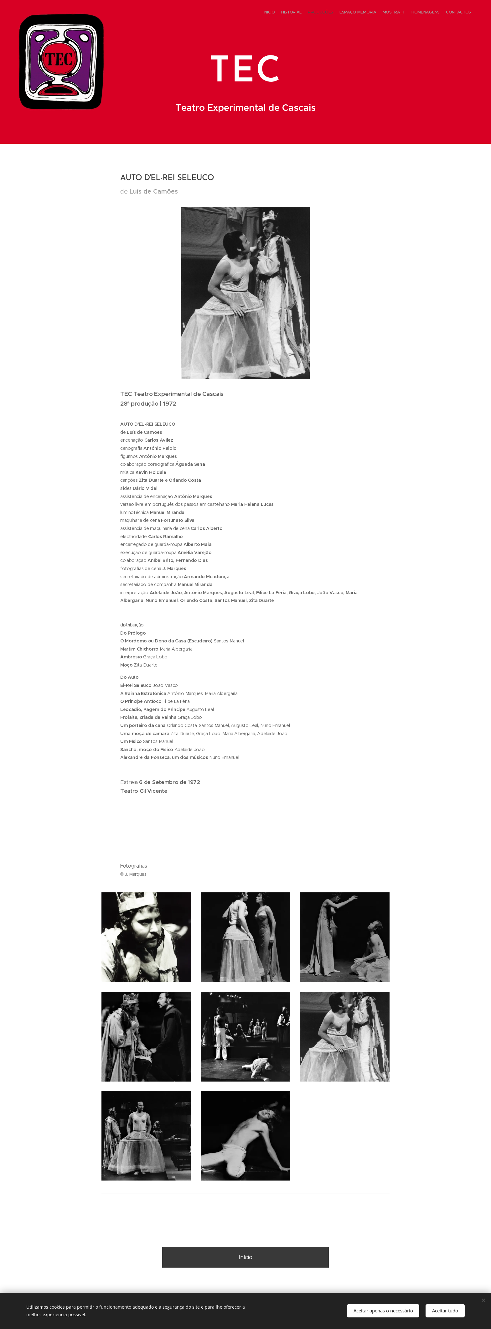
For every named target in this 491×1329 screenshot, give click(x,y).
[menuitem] (434, 13)
